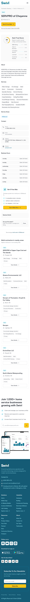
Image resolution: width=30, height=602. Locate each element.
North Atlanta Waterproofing (12, 373)
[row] (7, 258)
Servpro (5, 325)
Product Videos (5, 521)
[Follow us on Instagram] (11, 543)
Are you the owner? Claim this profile (10, 28)
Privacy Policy (4, 594)
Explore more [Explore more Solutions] (5, 511)
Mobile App (4, 500)
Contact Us (19, 521)
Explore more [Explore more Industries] (20, 511)
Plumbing (18, 508)
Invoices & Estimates (6, 505)
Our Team (18, 523)
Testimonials (19, 526)
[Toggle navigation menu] (27, 2)
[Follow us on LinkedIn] (15, 543)
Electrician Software (21, 505)
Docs (2, 528)
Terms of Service (12, 594)
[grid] (15, 260)
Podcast (3, 526)
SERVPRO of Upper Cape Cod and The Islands (14, 251)
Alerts (2, 498)
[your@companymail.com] (12, 425)
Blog (2, 518)
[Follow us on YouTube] (7, 543)
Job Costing (4, 508)
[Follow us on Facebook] (3, 543)
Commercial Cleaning (22, 503)
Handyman (19, 498)
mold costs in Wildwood (18, 232)
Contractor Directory (6, 8)
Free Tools (4, 523)
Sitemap (19, 594)
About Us (18, 518)
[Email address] (15, 581)
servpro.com (8, 147)
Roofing (18, 500)
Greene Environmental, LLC (12, 275)
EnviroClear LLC (8, 350)
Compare (3, 533)
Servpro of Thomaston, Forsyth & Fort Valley (14, 299)
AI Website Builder (6, 503)
